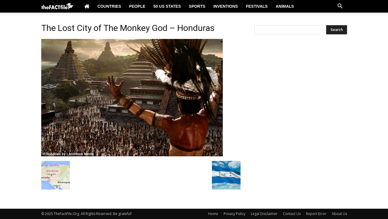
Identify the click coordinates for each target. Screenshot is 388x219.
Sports (197, 6)
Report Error (316, 213)
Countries (109, 6)
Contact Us (292, 213)
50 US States (167, 6)
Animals (285, 6)
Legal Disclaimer (264, 213)
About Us (339, 213)
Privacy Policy (234, 213)
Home (213, 213)
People (137, 6)
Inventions (225, 6)
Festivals (257, 6)
